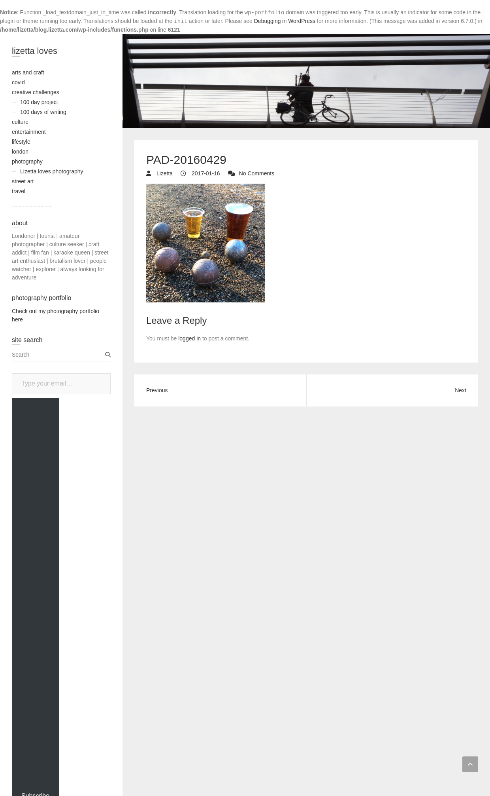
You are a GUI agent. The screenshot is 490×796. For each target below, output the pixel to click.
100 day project (39, 102)
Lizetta (164, 173)
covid (18, 82)
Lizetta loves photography (51, 171)
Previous (157, 390)
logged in (189, 338)
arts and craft (28, 72)
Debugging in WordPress (284, 21)
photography (27, 161)
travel (18, 191)
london (20, 151)
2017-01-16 (205, 173)
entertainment (29, 132)
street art (23, 181)
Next (460, 390)
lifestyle (21, 142)
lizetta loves (34, 51)
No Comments (256, 173)
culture (20, 122)
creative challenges (35, 92)
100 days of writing (43, 112)
